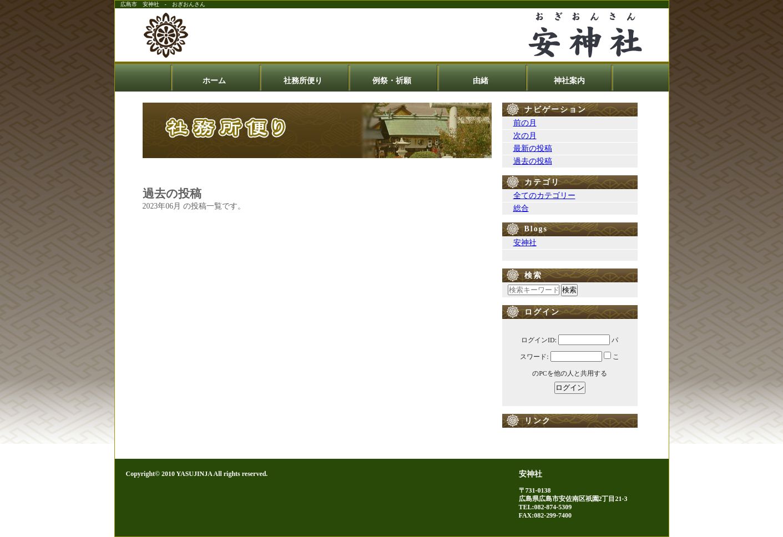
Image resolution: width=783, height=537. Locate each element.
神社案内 (569, 81)
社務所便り (303, 81)
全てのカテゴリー (544, 195)
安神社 (525, 243)
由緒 (480, 81)
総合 (521, 208)
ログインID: (539, 340)
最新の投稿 (532, 148)
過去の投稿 (532, 161)
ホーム (214, 81)
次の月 (525, 135)
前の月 (525, 123)
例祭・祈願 (391, 81)
